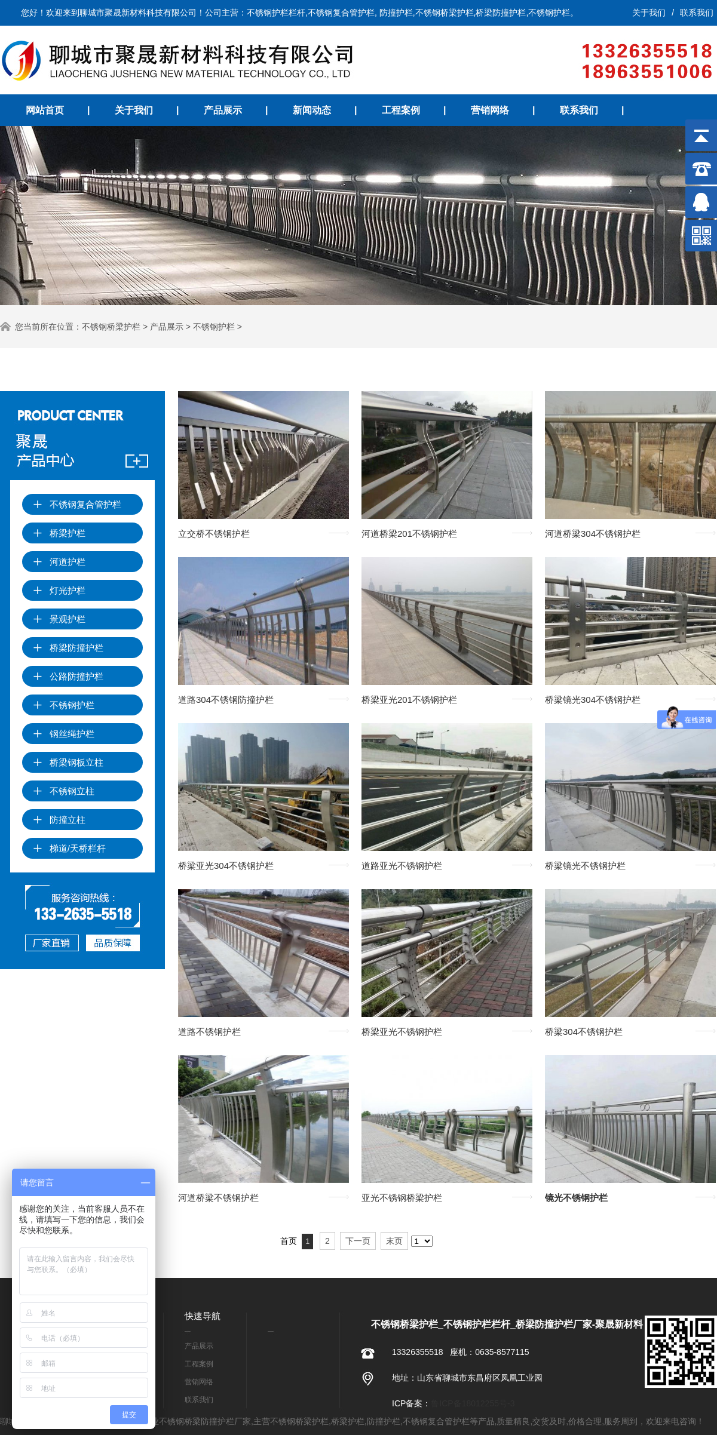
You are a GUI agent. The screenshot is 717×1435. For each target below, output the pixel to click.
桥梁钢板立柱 (68, 762)
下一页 (357, 1241)
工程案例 (401, 110)
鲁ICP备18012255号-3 (472, 1403)
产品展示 (223, 110)
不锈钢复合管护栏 (77, 504)
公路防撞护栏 (68, 676)
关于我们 (649, 12)
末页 (394, 1241)
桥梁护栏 (59, 533)
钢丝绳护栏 (63, 733)
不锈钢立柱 (63, 791)
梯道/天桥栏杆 (69, 848)
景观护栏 (59, 619)
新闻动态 (312, 110)
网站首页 (45, 110)
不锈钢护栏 (214, 326)
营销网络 (490, 110)
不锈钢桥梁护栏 (111, 326)
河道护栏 (59, 561)
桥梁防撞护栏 (68, 647)
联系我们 (696, 12)
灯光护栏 (59, 590)
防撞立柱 (59, 819)
